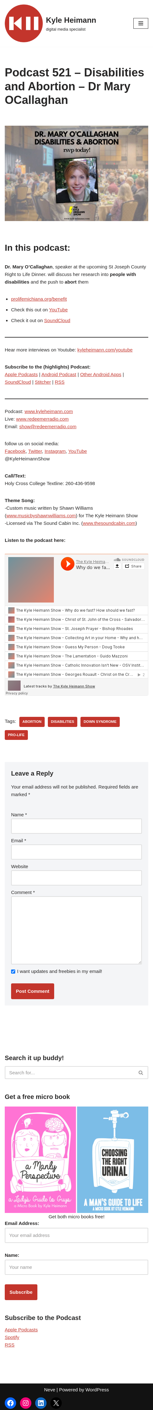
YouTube (58, 309)
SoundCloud (57, 320)
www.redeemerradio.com (42, 419)
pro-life (16, 735)
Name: (12, 1255)
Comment (23, 892)
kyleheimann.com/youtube (104, 349)
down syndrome (100, 721)
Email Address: (22, 1223)
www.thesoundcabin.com (109, 523)
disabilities (62, 721)
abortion (31, 721)
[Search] (69, 1072)
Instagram (55, 451)
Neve (49, 1389)
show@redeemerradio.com (47, 426)
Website (19, 866)
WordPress (97, 1389)
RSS (60, 382)
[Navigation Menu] (140, 23)
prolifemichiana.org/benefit (39, 299)
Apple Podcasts (21, 374)
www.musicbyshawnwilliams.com (41, 515)
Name (19, 814)
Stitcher (43, 382)
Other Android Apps (100, 374)
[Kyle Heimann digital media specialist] (50, 23)
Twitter (35, 451)
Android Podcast (58, 374)
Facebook (15, 451)
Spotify (12, 1337)
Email (18, 840)
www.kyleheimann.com (49, 411)
